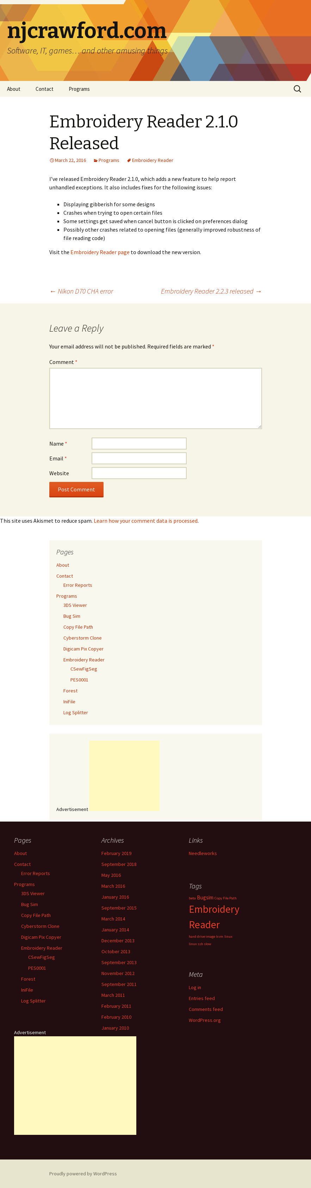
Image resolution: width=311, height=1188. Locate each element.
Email (58, 458)
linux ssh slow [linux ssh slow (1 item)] (200, 944)
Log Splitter (75, 712)
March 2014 (113, 919)
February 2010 (116, 1017)
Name (58, 443)
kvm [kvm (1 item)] (219, 936)
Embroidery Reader (152, 160)
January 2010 (115, 1028)
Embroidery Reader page (100, 252)
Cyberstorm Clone (82, 638)
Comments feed (206, 1009)
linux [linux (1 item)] (228, 936)
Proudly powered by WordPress (83, 1173)
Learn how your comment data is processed (146, 520)
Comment (63, 361)
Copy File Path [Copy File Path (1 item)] (225, 898)
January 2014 (115, 929)
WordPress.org (205, 1020)
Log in (195, 987)
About (13, 89)
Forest (70, 690)
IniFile (69, 701)
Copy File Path (78, 627)
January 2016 (115, 897)
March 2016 (113, 886)
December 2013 (118, 940)
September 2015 (119, 908)
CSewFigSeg (83, 669)
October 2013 (115, 951)
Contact (45, 89)
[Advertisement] (124, 776)
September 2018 (119, 864)
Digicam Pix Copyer (83, 649)
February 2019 (116, 853)
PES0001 (79, 680)
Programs (79, 89)
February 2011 (116, 1006)
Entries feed (202, 998)
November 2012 (118, 973)
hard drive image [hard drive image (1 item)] (202, 936)
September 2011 (119, 984)
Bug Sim (71, 616)
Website (59, 473)
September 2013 (119, 962)
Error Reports (77, 585)
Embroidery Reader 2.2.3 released (211, 291)
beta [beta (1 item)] (192, 898)
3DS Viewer (75, 605)
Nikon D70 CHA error (81, 291)
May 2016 (111, 875)
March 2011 (113, 995)
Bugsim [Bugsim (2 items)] (205, 897)
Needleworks (203, 853)
